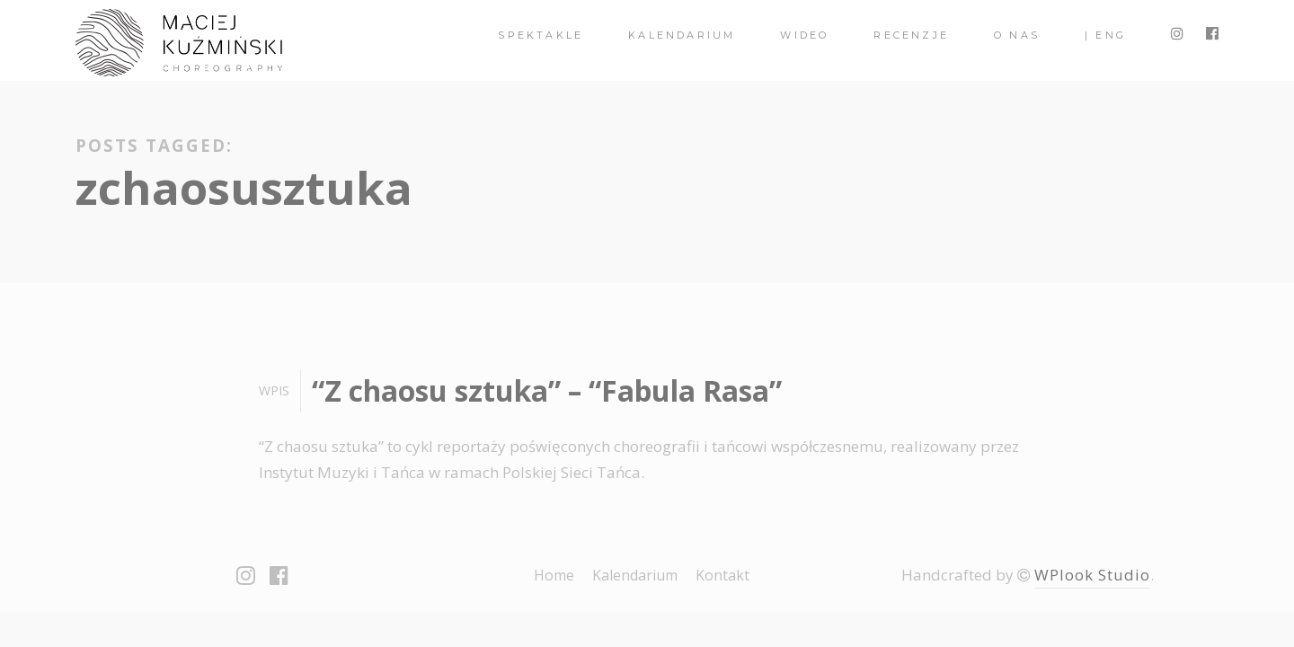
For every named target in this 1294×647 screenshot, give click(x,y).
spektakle (540, 35)
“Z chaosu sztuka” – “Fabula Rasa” (547, 390)
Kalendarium (681, 35)
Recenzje (911, 35)
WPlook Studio (1092, 574)
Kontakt (722, 575)
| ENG (1105, 35)
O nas (1017, 35)
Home (554, 575)
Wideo (804, 35)
